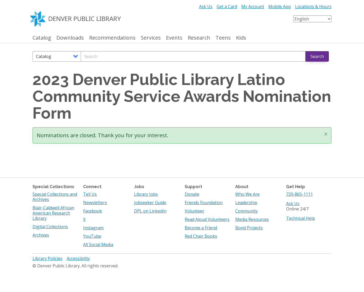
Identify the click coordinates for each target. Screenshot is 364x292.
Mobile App (279, 6)
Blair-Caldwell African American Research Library (53, 213)
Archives (41, 235)
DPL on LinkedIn (150, 211)
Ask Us (205, 6)
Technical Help (300, 218)
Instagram (93, 228)
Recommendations (112, 38)
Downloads (70, 38)
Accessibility (78, 258)
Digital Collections (50, 227)
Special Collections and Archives (55, 196)
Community (246, 211)
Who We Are (247, 194)
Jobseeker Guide (150, 202)
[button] (326, 134)
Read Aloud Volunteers (207, 219)
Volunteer (194, 211)
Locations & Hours (313, 6)
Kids (241, 38)
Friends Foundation (204, 202)
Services (151, 38)
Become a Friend (201, 228)
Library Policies (47, 258)
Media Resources (252, 219)
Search (317, 56)
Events (174, 38)
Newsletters (95, 202)
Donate (192, 194)
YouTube (92, 236)
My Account (252, 6)
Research (199, 38)
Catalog (42, 38)
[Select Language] (312, 18)
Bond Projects (249, 228)
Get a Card (227, 6)
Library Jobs (146, 194)
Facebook (92, 211)
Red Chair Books (201, 236)
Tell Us (90, 194)
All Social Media (98, 244)
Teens (223, 38)
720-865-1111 (299, 194)
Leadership (246, 202)
